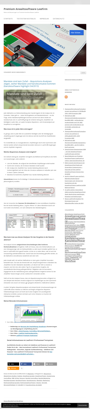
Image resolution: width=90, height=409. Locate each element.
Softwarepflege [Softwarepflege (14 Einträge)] (77, 256)
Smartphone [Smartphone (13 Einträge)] (68, 256)
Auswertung (51, 376)
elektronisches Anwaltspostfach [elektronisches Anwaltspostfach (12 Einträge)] (73, 232)
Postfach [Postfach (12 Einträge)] (67, 247)
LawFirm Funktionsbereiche (28, 333)
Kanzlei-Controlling (31, 378)
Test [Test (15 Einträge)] (80, 257)
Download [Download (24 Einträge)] (72, 228)
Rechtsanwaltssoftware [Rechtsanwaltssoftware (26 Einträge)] (75, 253)
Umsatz (38, 383)
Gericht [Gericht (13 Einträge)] (67, 234)
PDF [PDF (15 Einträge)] (81, 246)
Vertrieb (44, 383)
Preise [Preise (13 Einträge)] (71, 247)
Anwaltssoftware (40, 376)
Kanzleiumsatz (31, 380)
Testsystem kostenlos (26, 19)
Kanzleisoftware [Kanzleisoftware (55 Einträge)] (75, 242)
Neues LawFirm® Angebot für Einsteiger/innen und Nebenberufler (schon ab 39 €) (74, 201)
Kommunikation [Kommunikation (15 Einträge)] (72, 244)
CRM (13, 378)
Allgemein (31, 374)
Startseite (8, 19)
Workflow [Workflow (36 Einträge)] (70, 261)
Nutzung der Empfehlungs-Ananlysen (33, 326)
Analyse (19, 376)
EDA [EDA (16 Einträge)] (69, 230)
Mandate (39, 380)
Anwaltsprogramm (29, 376)
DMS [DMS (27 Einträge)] (82, 224)
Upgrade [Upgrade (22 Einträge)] (75, 259)
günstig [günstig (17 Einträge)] (72, 234)
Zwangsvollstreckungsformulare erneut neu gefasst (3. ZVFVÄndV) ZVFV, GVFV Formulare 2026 (75, 111)
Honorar (22, 378)
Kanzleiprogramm (9, 380)
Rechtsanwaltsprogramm (12, 383)
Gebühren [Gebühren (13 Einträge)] (79, 233)
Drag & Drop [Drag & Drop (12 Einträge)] (80, 228)
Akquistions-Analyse (10, 376)
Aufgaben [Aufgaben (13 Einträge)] (71, 221)
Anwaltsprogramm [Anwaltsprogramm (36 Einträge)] (75, 216)
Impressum (44, 19)
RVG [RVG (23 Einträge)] (78, 254)
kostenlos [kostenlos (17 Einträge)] (80, 244)
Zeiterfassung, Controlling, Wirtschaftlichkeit (34, 331)
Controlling (7, 378)
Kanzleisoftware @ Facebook (73, 79)
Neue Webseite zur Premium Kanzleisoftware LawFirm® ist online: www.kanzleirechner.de (74, 158)
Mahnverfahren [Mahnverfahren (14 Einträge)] (69, 246)
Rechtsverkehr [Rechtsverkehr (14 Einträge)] (71, 254)
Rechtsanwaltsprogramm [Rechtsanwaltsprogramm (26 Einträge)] (75, 249)
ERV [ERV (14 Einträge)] (75, 233)
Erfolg (17, 378)
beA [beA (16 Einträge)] (75, 222)
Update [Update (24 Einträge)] (68, 259)
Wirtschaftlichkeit (9, 385)
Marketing (46, 380)
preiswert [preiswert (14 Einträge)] (77, 247)
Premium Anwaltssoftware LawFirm (25, 9)
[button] (13, 364)
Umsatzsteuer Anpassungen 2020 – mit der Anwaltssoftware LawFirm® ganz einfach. (75, 152)
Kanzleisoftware (21, 380)
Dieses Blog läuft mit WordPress (13, 401)
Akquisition (47, 374)
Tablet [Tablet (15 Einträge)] (67, 257)
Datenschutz (58, 19)
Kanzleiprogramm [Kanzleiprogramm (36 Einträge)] (75, 238)
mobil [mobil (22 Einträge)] (77, 245)
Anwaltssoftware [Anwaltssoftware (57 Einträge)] (75, 220)
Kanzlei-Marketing (44, 378)
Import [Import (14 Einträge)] (77, 234)
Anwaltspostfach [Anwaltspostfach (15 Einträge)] (78, 214)
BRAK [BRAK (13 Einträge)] (78, 225)
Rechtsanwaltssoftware (28, 383)
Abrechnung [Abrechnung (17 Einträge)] (69, 214)
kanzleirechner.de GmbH (34, 385)
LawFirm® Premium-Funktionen (26, 335)
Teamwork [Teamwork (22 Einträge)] (73, 257)
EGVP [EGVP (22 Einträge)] (73, 230)
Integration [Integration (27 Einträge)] (70, 236)
